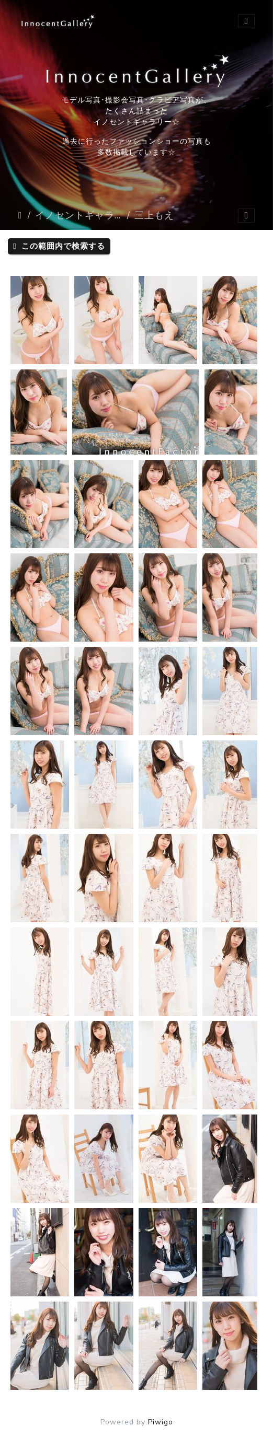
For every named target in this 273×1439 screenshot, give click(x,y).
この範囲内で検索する (59, 246)
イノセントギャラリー (79, 215)
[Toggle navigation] (246, 21)
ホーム (21, 215)
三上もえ (154, 215)
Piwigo (160, 1422)
